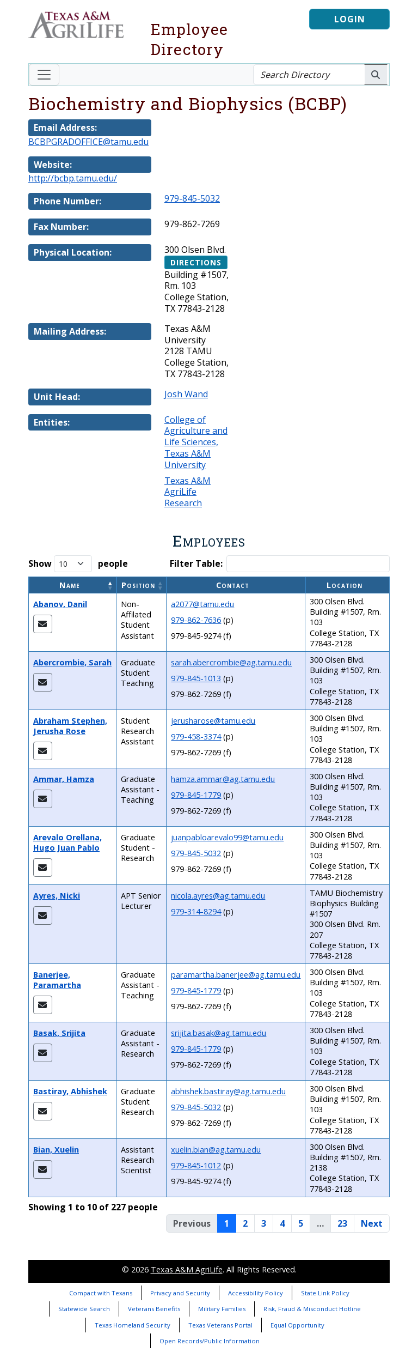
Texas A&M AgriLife (187, 1269)
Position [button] (138, 585)
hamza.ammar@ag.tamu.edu (223, 779)
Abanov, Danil (60, 604)
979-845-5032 (192, 198)
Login (349, 19)
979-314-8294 (196, 911)
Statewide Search (84, 1309)
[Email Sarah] (42, 682)
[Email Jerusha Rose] (42, 751)
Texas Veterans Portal (220, 1325)
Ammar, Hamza (63, 779)
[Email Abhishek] (42, 1111)
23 (342, 1223)
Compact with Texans (100, 1293)
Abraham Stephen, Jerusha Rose (70, 726)
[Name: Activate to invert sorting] (72, 585)
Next (372, 1223)
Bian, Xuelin (56, 1149)
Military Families (221, 1309)
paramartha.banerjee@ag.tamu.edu (235, 974)
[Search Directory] (309, 74)
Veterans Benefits (154, 1309)
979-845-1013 (196, 678)
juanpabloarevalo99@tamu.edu (227, 837)
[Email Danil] (42, 624)
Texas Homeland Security (132, 1325)
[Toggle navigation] (44, 75)
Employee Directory (189, 39)
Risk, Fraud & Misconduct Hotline (312, 1309)
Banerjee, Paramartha (57, 979)
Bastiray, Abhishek (70, 1091)
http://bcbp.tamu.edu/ (72, 178)
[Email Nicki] (42, 915)
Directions (196, 262)
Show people (78, 563)
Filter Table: (196, 563)
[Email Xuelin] (42, 1169)
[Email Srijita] (42, 1053)
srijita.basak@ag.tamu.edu (218, 1033)
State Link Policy (325, 1293)
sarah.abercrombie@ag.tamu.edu (231, 662)
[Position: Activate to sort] (141, 585)
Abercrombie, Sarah (72, 662)
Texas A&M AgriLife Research (187, 492)
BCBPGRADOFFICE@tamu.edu (88, 142)
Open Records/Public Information (209, 1341)
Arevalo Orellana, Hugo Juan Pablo (67, 842)
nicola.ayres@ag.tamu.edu (218, 895)
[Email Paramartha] (42, 1005)
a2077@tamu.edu (202, 604)
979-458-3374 (196, 736)
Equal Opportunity (297, 1325)
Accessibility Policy (255, 1293)
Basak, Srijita (59, 1033)
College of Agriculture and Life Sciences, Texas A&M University (196, 442)
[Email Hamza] (42, 799)
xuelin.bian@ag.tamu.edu (216, 1149)
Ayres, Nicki (56, 895)
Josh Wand (186, 394)
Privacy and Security (180, 1293)
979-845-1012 (196, 1165)
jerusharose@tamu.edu (213, 721)
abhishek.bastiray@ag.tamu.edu (228, 1091)
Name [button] (69, 585)
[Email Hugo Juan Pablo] (42, 867)
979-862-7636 (196, 620)
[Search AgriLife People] (376, 74)
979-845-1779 (196, 795)
